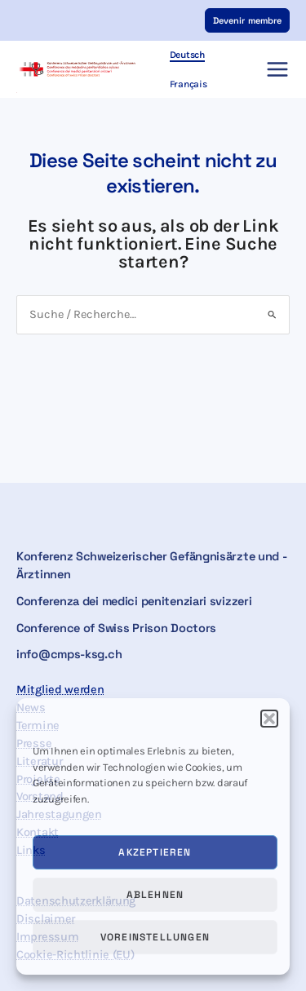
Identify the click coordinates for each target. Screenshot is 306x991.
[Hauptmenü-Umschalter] (277, 69)
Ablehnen (155, 894)
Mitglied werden (60, 690)
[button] (269, 718)
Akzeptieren (154, 852)
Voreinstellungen (155, 937)
